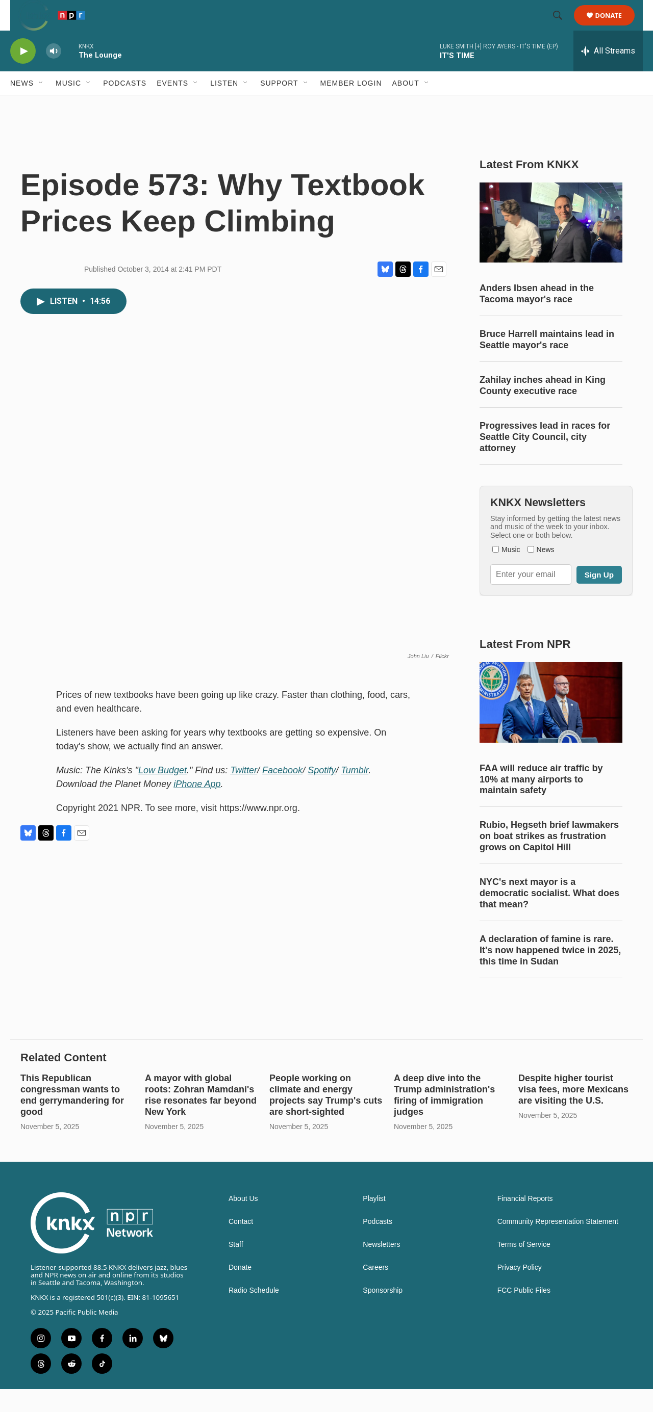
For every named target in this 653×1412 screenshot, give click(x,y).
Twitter (243, 793)
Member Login (351, 106)
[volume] (53, 74)
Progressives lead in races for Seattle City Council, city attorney (545, 459)
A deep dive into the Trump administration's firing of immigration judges (444, 1118)
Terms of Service (523, 1267)
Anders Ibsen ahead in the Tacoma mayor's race (537, 316)
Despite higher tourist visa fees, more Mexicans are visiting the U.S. (573, 1112)
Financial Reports (525, 1221)
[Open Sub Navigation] (41, 106)
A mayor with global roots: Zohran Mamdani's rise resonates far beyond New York (201, 1118)
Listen (224, 106)
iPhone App (196, 807)
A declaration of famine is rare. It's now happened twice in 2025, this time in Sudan (550, 973)
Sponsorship (383, 1313)
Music (68, 106)
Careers (375, 1290)
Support (279, 106)
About (405, 106)
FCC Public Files (523, 1313)
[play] (23, 74)
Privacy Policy (519, 1290)
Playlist (374, 1221)
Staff (236, 1267)
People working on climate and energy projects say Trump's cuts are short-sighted (325, 1118)
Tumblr (354, 793)
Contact (241, 1244)
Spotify (322, 793)
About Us (243, 1221)
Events (172, 106)
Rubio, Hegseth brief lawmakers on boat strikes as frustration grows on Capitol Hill (549, 859)
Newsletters (381, 1267)
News (22, 106)
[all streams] (608, 74)
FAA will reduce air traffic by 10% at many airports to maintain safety (541, 802)
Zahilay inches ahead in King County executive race (543, 408)
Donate (615, 26)
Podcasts (124, 106)
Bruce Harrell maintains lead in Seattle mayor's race (547, 362)
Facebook (282, 793)
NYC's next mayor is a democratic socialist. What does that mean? (549, 916)
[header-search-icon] (562, 27)
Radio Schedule (254, 1313)
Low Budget (162, 793)
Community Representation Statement (557, 1244)
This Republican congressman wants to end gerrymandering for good (72, 1118)
